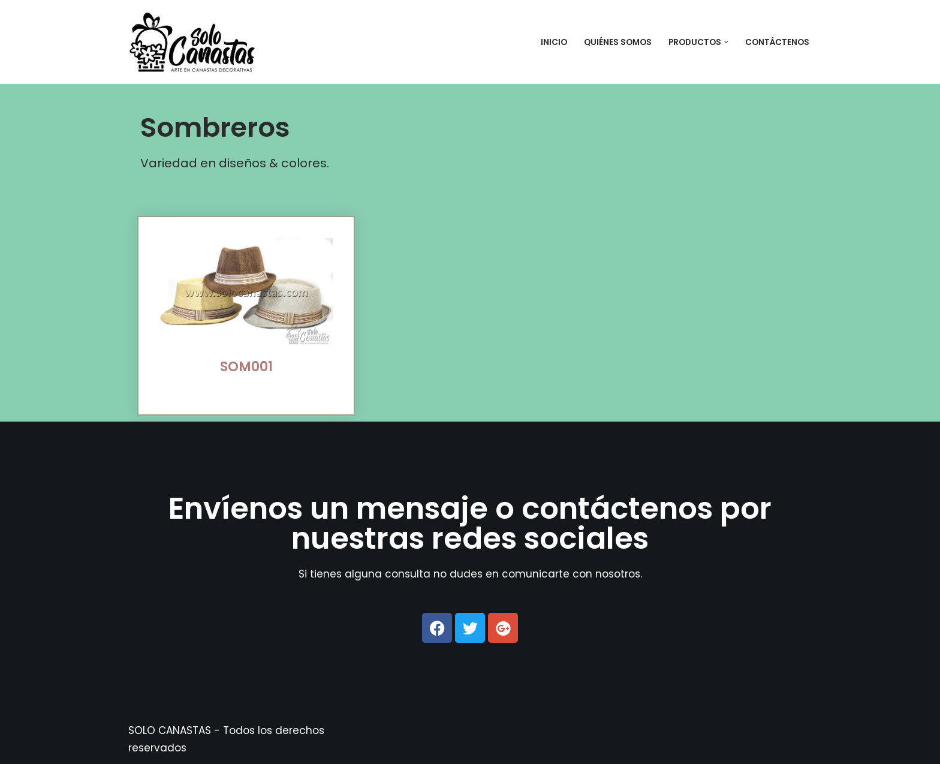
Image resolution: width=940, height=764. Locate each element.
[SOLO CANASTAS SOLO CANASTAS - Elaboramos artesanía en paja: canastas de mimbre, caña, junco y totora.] (196, 42)
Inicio (554, 42)
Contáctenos (777, 42)
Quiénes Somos (618, 42)
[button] (726, 42)
